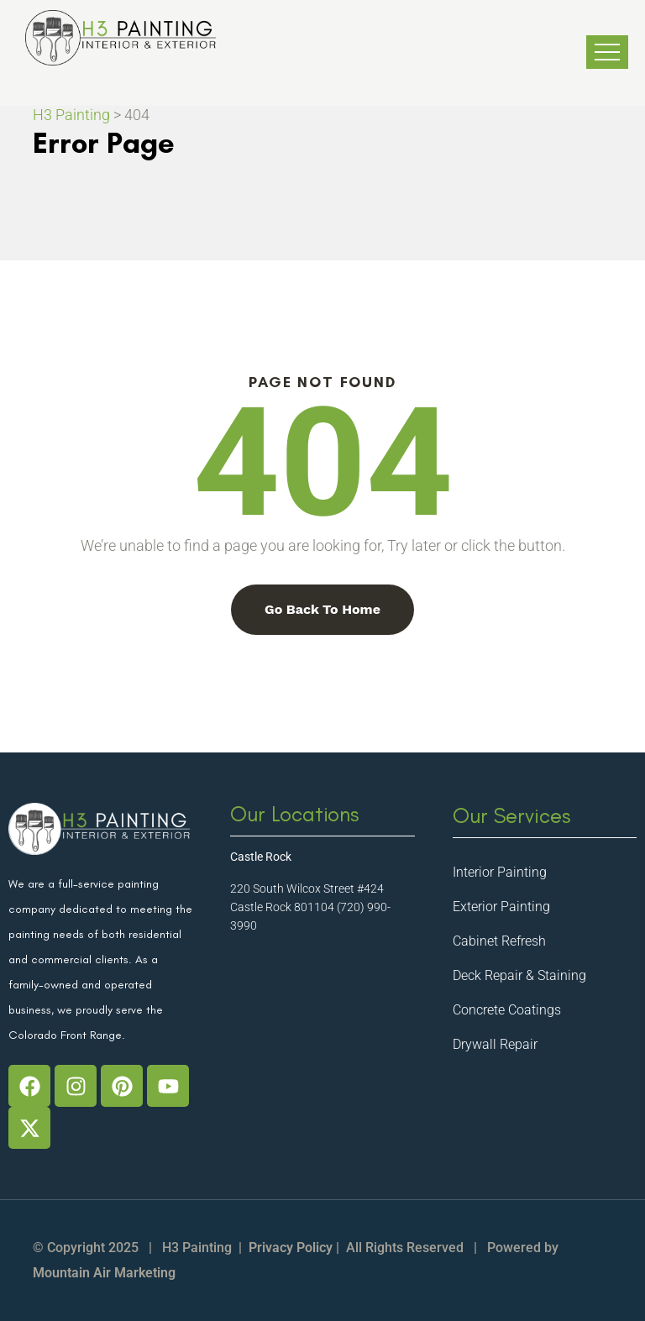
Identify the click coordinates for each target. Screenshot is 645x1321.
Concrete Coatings (507, 1010)
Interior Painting (500, 872)
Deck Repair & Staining (519, 975)
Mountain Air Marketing (104, 1273)
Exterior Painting (501, 907)
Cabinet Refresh (499, 941)
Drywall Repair (495, 1044)
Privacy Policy (291, 1247)
